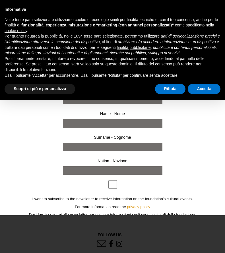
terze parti (93, 36)
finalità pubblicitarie (134, 47)
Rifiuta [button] (170, 88)
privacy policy (138, 207)
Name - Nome (112, 113)
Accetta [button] (204, 88)
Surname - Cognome (112, 137)
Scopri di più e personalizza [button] (40, 88)
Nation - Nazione (112, 161)
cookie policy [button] (16, 30)
